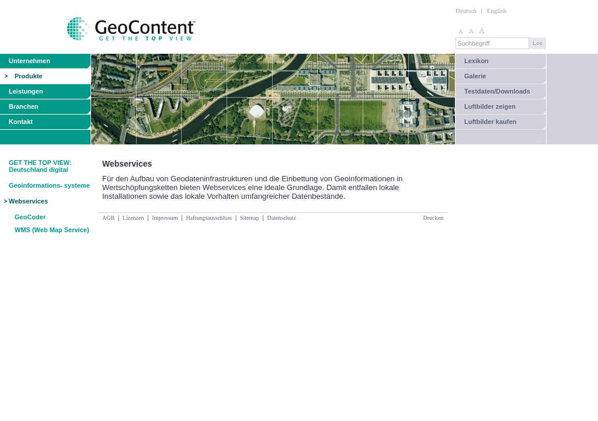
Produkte (29, 76)
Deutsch (466, 10)
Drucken (433, 218)
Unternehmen (29, 60)
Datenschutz (281, 218)
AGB (108, 218)
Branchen (24, 106)
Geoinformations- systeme (49, 185)
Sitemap (249, 218)
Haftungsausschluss (209, 218)
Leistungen (26, 91)
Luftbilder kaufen (490, 121)
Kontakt (21, 121)
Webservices (28, 201)
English (497, 10)
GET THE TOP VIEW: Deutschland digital (40, 166)
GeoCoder (30, 216)
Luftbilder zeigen (490, 106)
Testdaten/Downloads (497, 91)
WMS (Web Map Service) (52, 229)
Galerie (475, 76)
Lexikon (476, 60)
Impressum (165, 218)
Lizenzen (133, 218)
